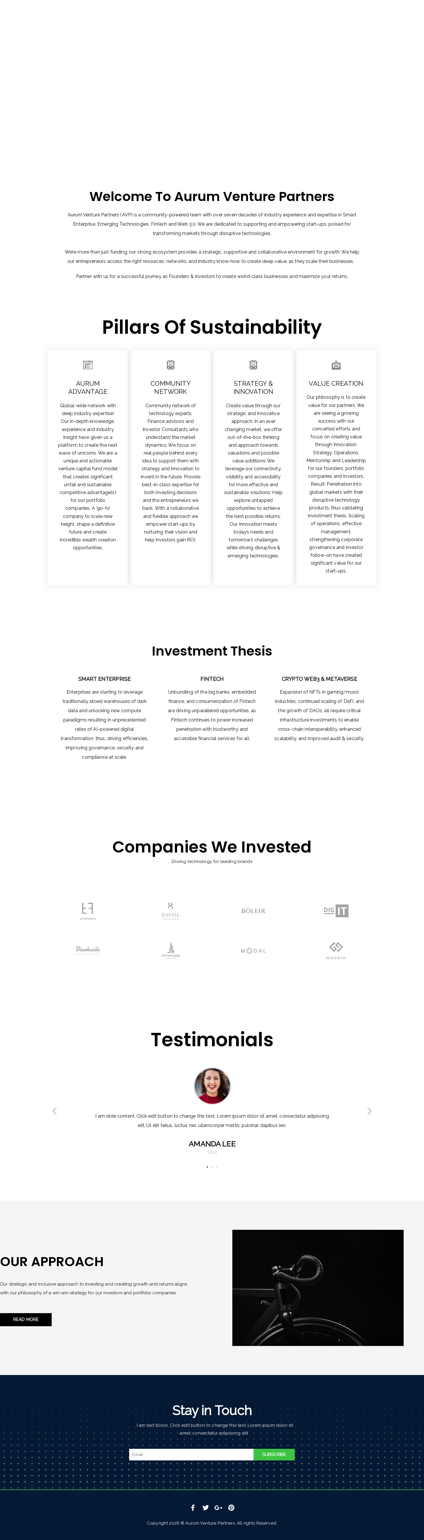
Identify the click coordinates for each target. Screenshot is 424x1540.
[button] (54, 1110)
